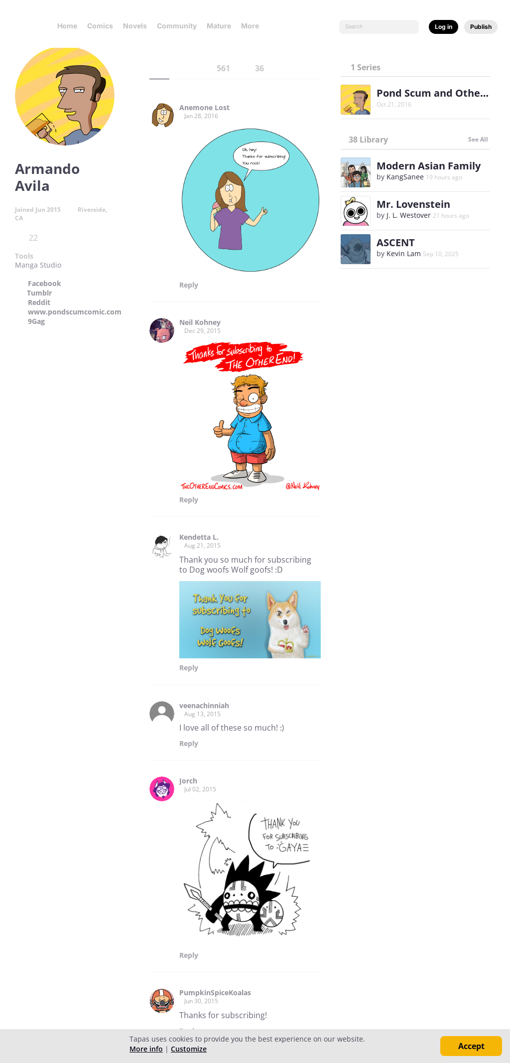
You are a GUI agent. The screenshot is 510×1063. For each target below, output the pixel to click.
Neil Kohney (200, 322)
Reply (188, 285)
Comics (100, 25)
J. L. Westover (408, 215)
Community (177, 25)
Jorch (188, 780)
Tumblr (39, 293)
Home (67, 25)
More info (146, 1049)
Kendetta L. (199, 537)
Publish (481, 26)
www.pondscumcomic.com (75, 312)
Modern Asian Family (429, 165)
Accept (471, 1046)
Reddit (39, 302)
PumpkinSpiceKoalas (215, 992)
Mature (219, 25)
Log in (443, 26)
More (253, 25)
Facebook (44, 284)
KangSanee (405, 176)
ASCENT (396, 242)
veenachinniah (204, 705)
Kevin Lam (403, 253)
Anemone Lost (204, 107)
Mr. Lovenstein (413, 204)
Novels (135, 25)
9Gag (36, 321)
